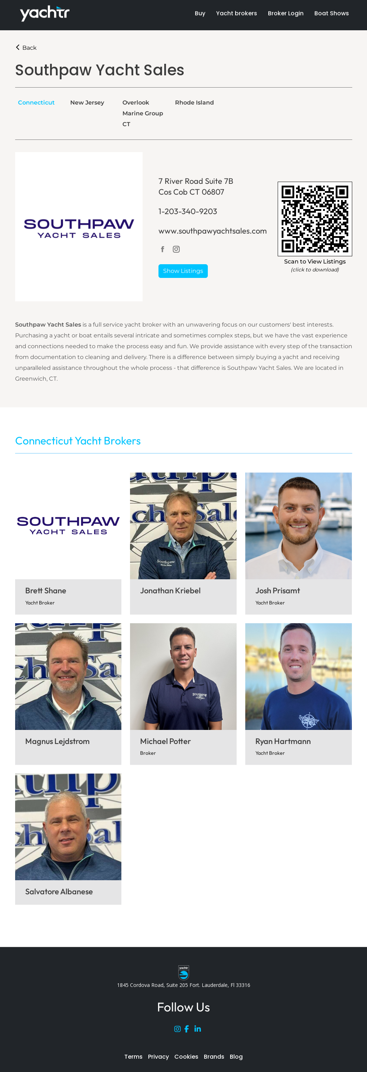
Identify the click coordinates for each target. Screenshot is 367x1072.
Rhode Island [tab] (194, 102)
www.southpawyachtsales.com (212, 231)
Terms (133, 1057)
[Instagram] (179, 1031)
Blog (236, 1057)
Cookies (186, 1057)
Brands (214, 1057)
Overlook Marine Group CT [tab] (142, 113)
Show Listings (183, 270)
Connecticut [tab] (36, 102)
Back (26, 47)
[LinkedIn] (199, 1031)
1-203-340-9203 (187, 211)
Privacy (158, 1057)
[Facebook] (189, 1031)
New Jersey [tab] (87, 102)
